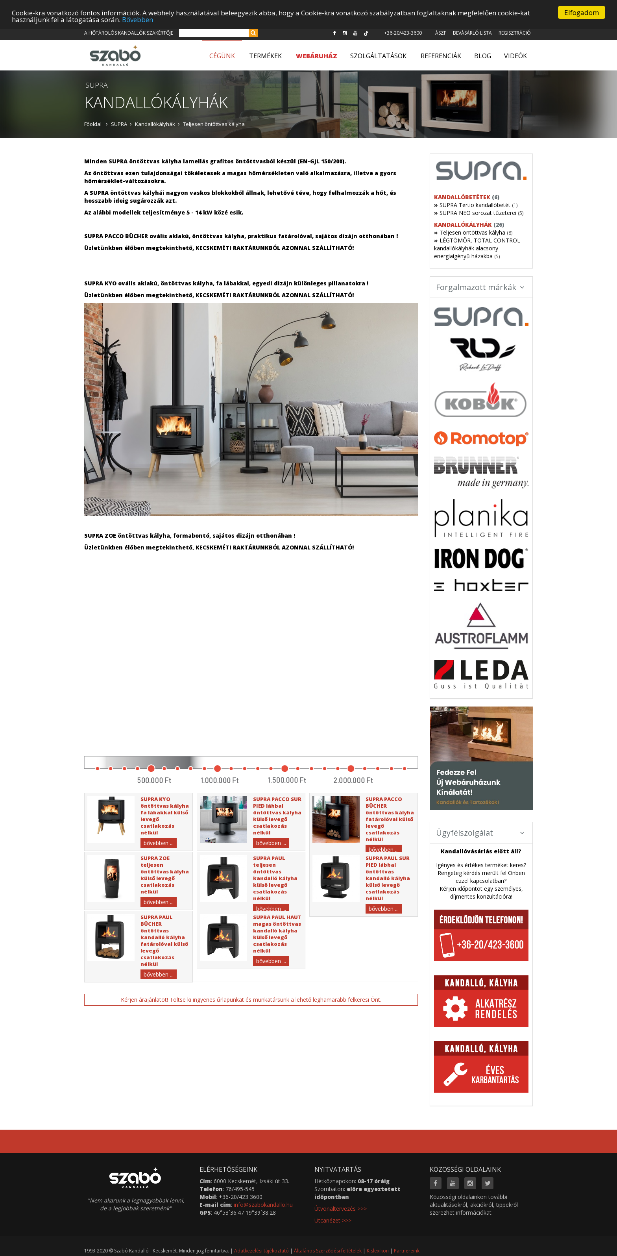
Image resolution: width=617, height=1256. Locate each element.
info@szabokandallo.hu (263, 1204)
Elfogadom (581, 12)
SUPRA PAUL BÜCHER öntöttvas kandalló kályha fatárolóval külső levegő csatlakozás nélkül (164, 940)
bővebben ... (159, 843)
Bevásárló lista (472, 33)
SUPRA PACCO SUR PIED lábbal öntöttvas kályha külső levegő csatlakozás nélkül (277, 815)
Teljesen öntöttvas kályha (214, 124)
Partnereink (406, 1250)
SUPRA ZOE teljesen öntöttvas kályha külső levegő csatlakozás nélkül (164, 875)
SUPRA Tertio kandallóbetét (475, 205)
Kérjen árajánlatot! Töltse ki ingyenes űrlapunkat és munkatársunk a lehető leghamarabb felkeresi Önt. (251, 999)
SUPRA (119, 124)
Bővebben (137, 19)
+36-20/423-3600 (403, 33)
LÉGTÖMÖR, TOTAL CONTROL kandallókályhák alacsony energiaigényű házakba (477, 248)
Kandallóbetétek (462, 197)
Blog (482, 56)
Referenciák (441, 56)
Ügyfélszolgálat (480, 832)
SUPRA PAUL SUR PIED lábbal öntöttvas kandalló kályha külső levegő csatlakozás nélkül (388, 878)
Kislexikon (378, 1250)
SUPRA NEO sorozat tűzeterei (478, 212)
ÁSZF (440, 33)
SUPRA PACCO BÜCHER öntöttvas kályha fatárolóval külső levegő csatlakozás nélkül (390, 819)
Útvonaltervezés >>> (340, 1208)
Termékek (265, 56)
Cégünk (222, 56)
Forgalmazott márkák (480, 287)
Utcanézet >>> (332, 1220)
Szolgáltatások (378, 56)
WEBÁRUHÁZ (316, 56)
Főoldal (93, 124)
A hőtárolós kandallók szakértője (128, 33)
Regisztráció (515, 33)
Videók (515, 56)
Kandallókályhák (155, 124)
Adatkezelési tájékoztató (261, 1250)
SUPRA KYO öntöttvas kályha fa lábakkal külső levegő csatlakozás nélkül (164, 815)
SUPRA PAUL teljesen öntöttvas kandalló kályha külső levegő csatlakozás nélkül (275, 878)
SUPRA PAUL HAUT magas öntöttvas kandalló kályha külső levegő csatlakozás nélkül (277, 934)
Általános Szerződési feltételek (328, 1250)
